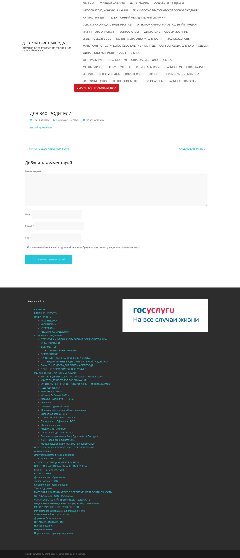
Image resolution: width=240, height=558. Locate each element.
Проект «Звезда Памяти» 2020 (57, 432)
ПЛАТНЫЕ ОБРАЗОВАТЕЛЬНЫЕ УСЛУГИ (63, 369)
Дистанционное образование (166, 31)
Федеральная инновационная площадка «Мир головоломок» (127, 59)
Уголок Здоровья (179, 38)
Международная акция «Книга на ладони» (63, 410)
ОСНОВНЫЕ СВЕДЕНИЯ (169, 3)
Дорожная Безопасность (143, 74)
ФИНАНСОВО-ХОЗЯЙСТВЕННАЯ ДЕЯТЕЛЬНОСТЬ (113, 52)
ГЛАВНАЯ (89, 3)
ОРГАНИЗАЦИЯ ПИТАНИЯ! (182, 74)
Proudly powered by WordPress (40, 554)
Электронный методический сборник (138, 17)
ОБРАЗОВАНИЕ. (50, 354)
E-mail (29, 226)
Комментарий (33, 171)
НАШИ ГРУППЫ (139, 3)
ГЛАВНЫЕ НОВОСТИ (112, 3)
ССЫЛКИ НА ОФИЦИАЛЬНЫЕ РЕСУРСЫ (107, 24)
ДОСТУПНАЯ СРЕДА (52, 458)
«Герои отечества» (51, 425)
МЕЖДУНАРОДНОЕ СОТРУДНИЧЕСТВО (107, 67)
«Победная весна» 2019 (54, 414)
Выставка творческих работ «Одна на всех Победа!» (69, 436)
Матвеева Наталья (67, 120)
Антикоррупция (94, 17)
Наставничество (95, 81)
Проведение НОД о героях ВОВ (58, 421)
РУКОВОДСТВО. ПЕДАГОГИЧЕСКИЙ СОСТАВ (66, 358)
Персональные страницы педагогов (170, 81)
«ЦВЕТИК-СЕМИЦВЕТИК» (55, 331)
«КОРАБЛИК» (48, 324)
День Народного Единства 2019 (58, 440)
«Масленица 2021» (51, 391)
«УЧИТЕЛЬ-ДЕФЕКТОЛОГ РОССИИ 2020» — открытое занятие (75, 384)
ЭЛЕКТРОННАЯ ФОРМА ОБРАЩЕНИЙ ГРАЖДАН (166, 24)
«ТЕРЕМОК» (48, 328)
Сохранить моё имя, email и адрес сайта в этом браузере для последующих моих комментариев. (83, 247)
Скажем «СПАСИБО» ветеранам (58, 417)
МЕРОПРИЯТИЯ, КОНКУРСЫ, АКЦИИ (105, 10)
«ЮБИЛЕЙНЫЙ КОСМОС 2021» (101, 74)
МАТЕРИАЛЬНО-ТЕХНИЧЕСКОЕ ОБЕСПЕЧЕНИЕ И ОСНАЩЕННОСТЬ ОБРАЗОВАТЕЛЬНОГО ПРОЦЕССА (145, 45)
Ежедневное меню (125, 81)
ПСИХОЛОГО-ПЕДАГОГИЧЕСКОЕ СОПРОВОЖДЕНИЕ (165, 10)
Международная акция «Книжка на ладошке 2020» (68, 443)
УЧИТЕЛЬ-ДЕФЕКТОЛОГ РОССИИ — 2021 (64, 380)
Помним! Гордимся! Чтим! (55, 406)
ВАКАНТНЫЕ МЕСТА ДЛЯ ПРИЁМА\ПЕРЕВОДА (67, 365)
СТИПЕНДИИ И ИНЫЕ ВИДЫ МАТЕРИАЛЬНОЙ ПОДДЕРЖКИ (74, 361)
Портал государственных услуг (48, 148)
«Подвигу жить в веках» (54, 428)
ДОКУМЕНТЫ (48, 346)
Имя (28, 214)
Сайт (28, 237)
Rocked (68, 554)
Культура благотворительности (139, 38)
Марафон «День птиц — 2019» (57, 399)
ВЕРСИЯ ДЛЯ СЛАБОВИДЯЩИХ (96, 87)
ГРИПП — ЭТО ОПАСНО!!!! (98, 31)
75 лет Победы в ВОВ (97, 38)
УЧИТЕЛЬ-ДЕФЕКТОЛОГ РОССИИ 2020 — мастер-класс (72, 376)
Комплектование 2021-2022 (62, 350)
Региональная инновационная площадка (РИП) (170, 67)
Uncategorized (95, 120)
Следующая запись (192, 148)
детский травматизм (41, 127)
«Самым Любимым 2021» (55, 395)
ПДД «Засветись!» (51, 387)
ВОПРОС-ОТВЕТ (129, 31)
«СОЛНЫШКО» (49, 320)
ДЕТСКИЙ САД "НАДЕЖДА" (44, 43)
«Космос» (46, 402)
